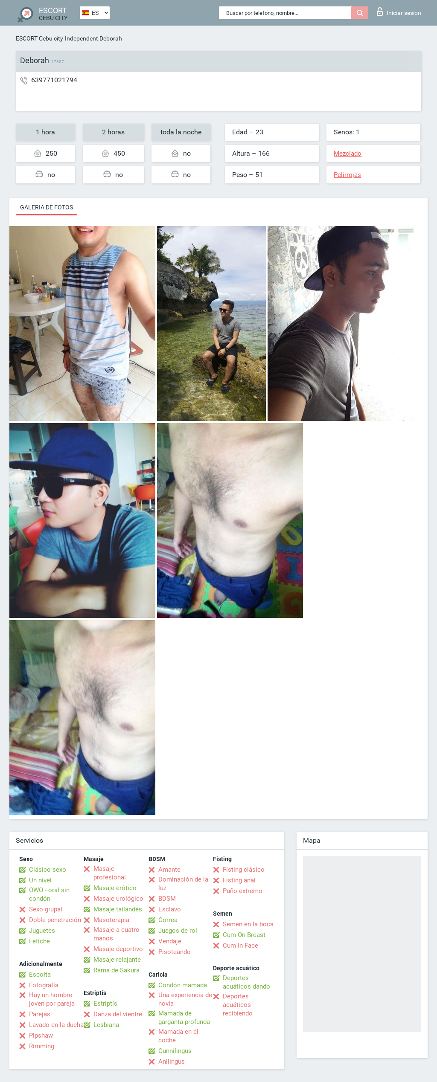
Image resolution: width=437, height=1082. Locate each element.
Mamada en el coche (178, 1036)
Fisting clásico (244, 869)
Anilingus (171, 1061)
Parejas (39, 1014)
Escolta (40, 974)
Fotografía (43, 985)
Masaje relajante (117, 959)
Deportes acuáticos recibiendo (238, 1004)
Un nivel (40, 880)
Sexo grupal (45, 909)
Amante (169, 869)
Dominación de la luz (183, 884)
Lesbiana (106, 1025)
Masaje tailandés (117, 909)
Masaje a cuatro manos (116, 934)
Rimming (41, 1046)
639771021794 (54, 80)
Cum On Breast (244, 935)
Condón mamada (182, 985)
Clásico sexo (47, 869)
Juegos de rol (177, 930)
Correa (168, 920)
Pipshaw (41, 1035)
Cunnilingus (175, 1051)
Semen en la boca (248, 924)
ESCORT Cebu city (39, 38)
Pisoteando (174, 952)
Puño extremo (242, 891)
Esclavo (169, 909)
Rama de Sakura (116, 970)
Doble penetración (55, 920)
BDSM (167, 898)
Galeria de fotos (46, 207)
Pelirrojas (347, 175)
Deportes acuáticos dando (246, 982)
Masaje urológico (118, 898)
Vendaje (169, 941)
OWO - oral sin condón (49, 894)
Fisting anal (239, 880)
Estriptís (105, 1003)
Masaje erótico (115, 888)
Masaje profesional (109, 873)
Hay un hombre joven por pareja (52, 999)
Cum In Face (240, 945)
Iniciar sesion (399, 11)
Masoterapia (111, 920)
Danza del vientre (117, 1014)
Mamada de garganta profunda (184, 1017)
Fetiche (39, 941)
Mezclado (347, 153)
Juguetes (42, 930)
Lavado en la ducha (56, 1025)
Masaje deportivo (118, 949)
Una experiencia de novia (185, 999)
